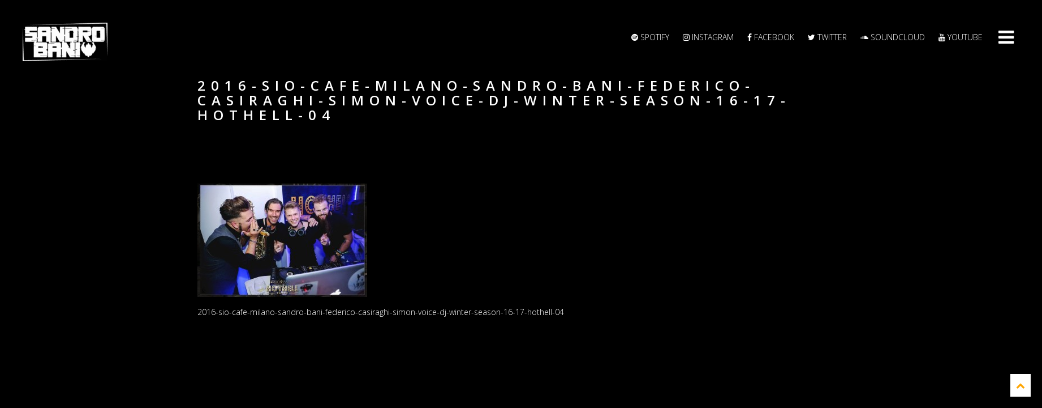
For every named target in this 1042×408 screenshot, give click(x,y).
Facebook (770, 37)
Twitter (827, 37)
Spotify (650, 37)
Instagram (708, 37)
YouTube (960, 37)
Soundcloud (892, 37)
